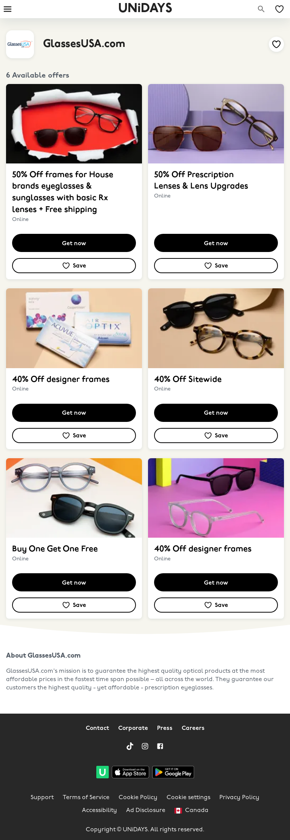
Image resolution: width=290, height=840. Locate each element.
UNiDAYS (145, 9)
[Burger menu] (7, 9)
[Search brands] (261, 9)
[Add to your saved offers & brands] (276, 44)
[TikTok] (129, 746)
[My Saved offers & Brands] (279, 9)
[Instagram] (145, 746)
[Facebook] (160, 746)
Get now (74, 244)
